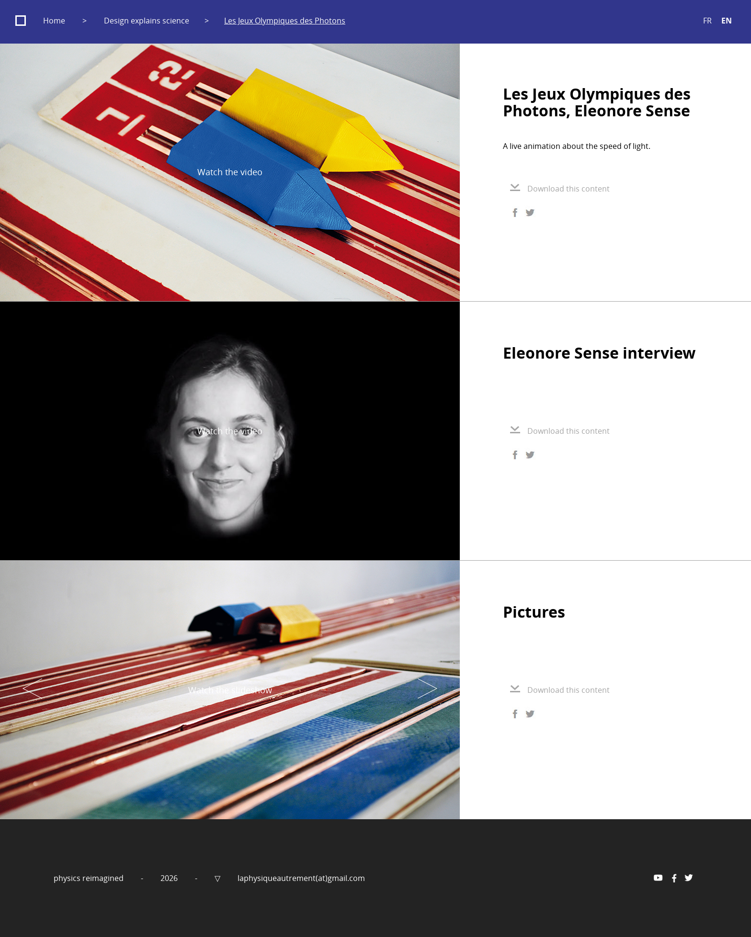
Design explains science (146, 20)
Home (54, 20)
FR (707, 20)
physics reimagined (89, 878)
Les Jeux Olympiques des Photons (284, 20)
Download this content (560, 188)
